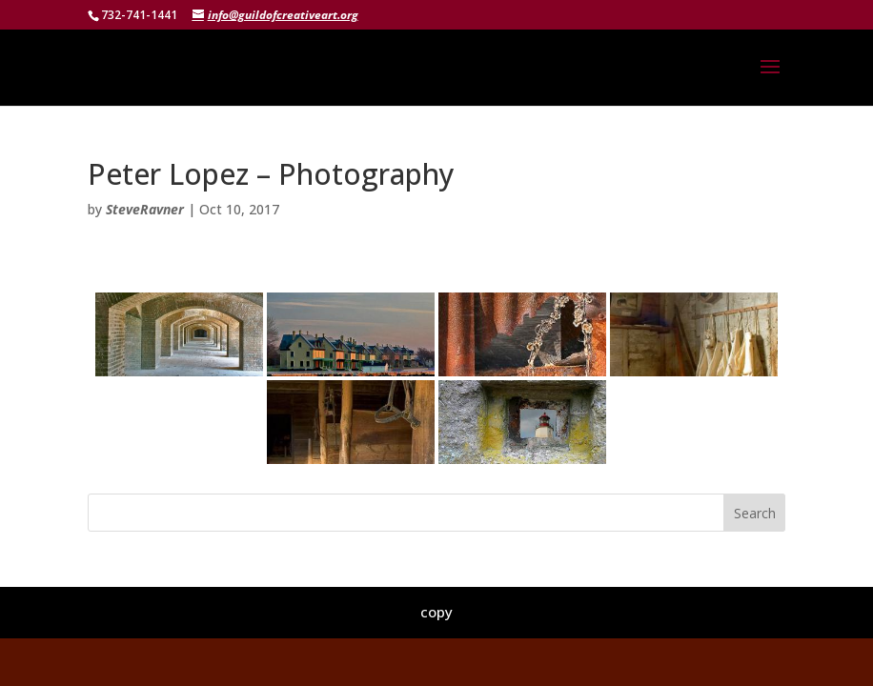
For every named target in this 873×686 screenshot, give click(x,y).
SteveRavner (145, 209)
